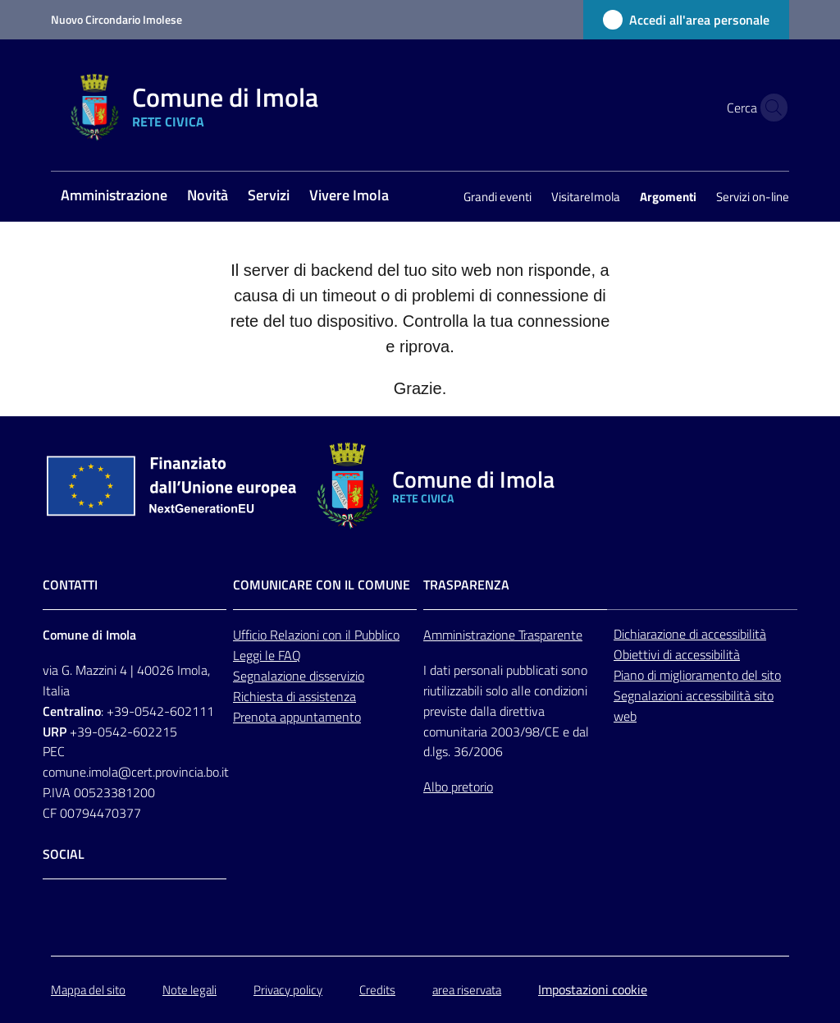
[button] (769, 107)
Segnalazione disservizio (298, 676)
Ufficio (251, 635)
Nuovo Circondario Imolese (116, 19)
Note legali (189, 989)
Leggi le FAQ (267, 655)
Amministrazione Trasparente (502, 635)
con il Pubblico (360, 635)
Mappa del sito (88, 989)
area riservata (466, 989)
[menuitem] (114, 197)
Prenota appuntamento (297, 717)
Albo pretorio (458, 786)
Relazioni (296, 635)
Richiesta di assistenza (294, 696)
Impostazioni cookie (592, 989)
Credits (377, 989)
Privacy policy (287, 989)
